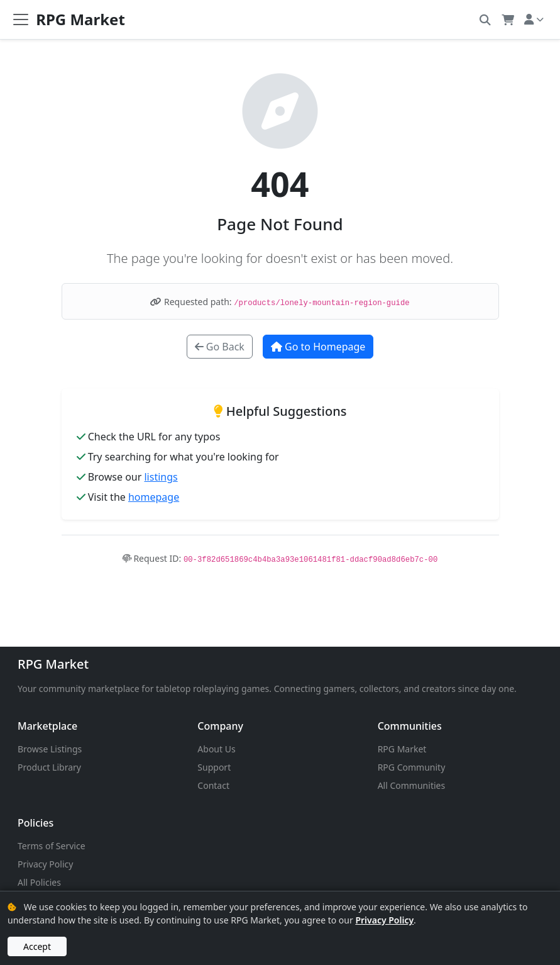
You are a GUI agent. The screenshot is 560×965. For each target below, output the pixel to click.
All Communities (412, 785)
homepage (153, 497)
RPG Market (53, 663)
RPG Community (412, 767)
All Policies (39, 882)
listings (160, 477)
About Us (216, 749)
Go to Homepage (318, 347)
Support (214, 767)
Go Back (219, 347)
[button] (485, 19)
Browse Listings (50, 749)
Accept (37, 946)
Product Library (49, 767)
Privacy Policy (45, 864)
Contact (213, 785)
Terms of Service (51, 846)
